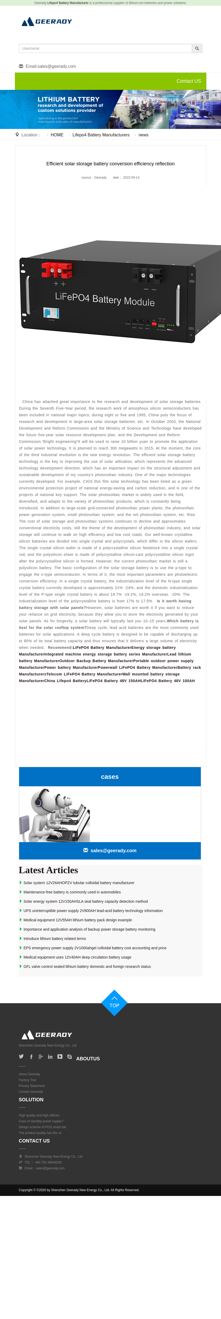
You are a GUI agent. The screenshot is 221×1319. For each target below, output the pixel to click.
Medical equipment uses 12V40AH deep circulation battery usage (75, 957)
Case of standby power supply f (41, 1121)
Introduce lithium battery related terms (52, 938)
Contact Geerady (31, 1092)
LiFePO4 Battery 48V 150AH (113, 681)
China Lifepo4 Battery (65, 681)
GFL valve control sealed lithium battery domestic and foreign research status (85, 966)
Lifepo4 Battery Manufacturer (68, 3)
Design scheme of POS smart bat (42, 1127)
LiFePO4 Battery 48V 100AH (168, 681)
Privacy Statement (32, 1086)
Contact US (189, 81)
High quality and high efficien (39, 1115)
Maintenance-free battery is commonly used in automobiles (70, 892)
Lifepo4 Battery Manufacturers (101, 135)
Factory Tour (27, 1080)
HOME (57, 135)
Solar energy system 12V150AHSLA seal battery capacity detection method (83, 901)
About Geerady (29, 1074)
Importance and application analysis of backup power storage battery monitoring (87, 929)
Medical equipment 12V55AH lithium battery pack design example (75, 920)
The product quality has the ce (40, 1133)
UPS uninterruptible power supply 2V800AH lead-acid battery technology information (91, 911)
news (143, 135)
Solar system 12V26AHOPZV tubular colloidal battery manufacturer (77, 883)
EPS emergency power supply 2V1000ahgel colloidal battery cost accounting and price (93, 948)
